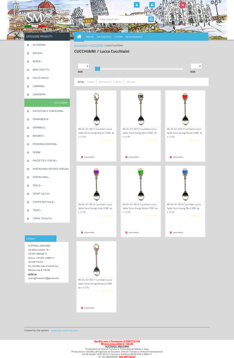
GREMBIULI (39, 127)
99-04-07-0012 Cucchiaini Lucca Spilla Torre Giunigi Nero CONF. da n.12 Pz (139, 133)
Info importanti (104, 36)
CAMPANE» (39, 86)
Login (144, 5)
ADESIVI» (38, 53)
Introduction (81, 45)
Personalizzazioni (134, 36)
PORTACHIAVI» (41, 177)
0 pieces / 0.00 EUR (197, 4)
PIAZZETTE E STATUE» (45, 160)
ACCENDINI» (39, 45)
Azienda (90, 36)
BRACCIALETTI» (41, 70)
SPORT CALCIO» (41, 194)
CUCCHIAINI (96, 45)
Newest (118, 81)
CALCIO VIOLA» (41, 78)
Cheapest (91, 81)
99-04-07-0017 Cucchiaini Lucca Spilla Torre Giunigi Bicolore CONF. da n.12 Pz (95, 283)
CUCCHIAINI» (61, 103)
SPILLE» (37, 185)
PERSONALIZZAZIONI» (45, 144)
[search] (151, 19)
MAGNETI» (39, 136)
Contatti (118, 36)
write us (32, 274)
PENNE (37, 152)
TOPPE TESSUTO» (42, 218)
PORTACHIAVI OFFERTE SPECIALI (51, 169)
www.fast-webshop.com (64, 330)
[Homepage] (80, 36)
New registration (165, 5)
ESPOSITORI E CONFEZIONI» (48, 111)
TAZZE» (37, 210)
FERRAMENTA (40, 119)
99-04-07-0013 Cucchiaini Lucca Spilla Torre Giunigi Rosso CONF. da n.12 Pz (184, 133)
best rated (131, 81)
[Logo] (46, 19)
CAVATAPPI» (39, 94)
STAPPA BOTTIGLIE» (44, 202)
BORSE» (37, 61)
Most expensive (105, 81)
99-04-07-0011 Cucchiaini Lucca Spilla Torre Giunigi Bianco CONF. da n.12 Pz (96, 133)
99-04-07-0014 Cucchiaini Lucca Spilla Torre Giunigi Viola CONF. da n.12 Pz (95, 208)
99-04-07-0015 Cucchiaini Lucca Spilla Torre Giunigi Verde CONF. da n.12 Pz (140, 208)
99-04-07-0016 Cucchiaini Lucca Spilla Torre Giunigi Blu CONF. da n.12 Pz (184, 208)
